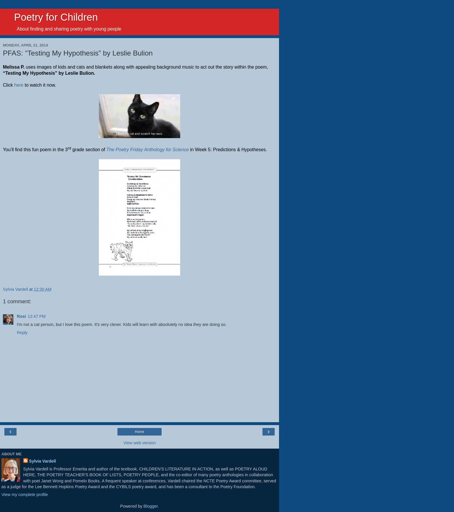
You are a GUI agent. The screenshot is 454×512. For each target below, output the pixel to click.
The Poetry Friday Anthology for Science (147, 149)
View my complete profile (24, 494)
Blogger (151, 506)
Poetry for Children (50, 17)
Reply (22, 332)
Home (139, 432)
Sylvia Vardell (42, 461)
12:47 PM (37, 316)
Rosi (21, 316)
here (19, 85)
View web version (139, 442)
